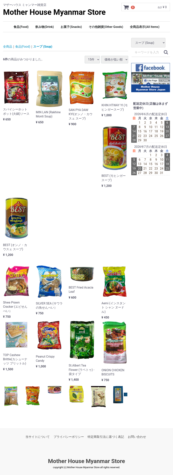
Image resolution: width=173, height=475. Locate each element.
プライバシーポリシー (69, 437)
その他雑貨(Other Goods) (106, 27)
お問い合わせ (137, 437)
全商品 (7, 47)
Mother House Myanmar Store (54, 12)
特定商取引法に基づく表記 (106, 437)
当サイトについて (37, 437)
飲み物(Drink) (44, 27)
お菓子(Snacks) (71, 27)
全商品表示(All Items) (144, 27)
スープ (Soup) (42, 47)
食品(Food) (20, 27)
